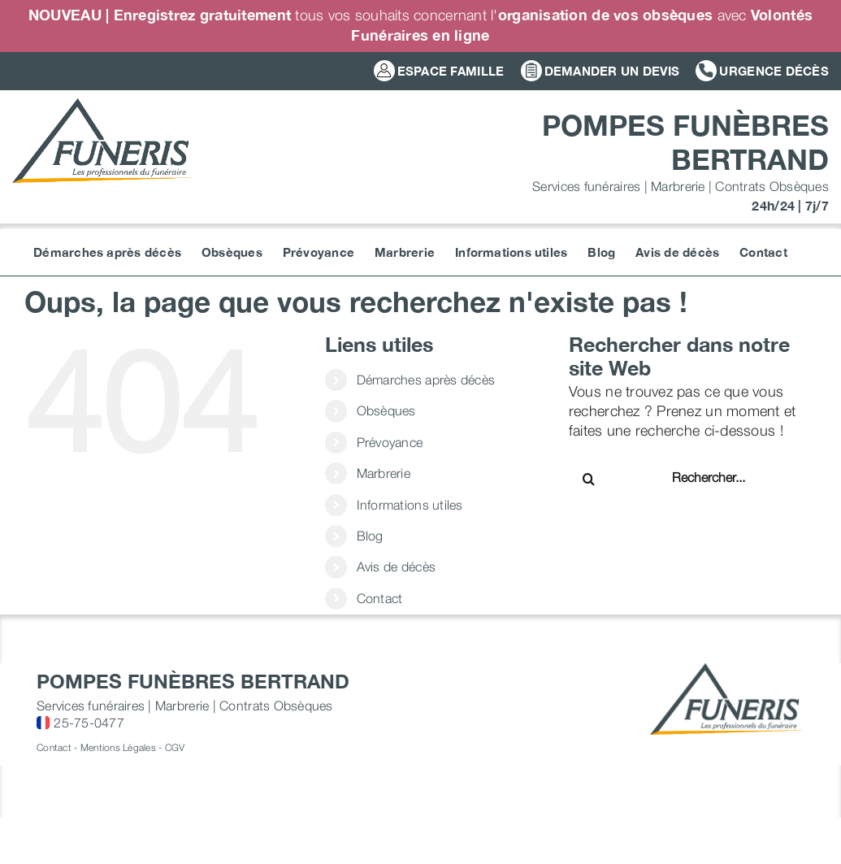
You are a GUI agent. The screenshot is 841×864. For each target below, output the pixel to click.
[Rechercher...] (724, 477)
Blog (370, 535)
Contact (380, 598)
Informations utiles (410, 504)
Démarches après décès (426, 379)
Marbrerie (383, 473)
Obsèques (386, 410)
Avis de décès (396, 566)
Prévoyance (390, 442)
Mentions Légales (118, 747)
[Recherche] (589, 478)
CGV (175, 747)
